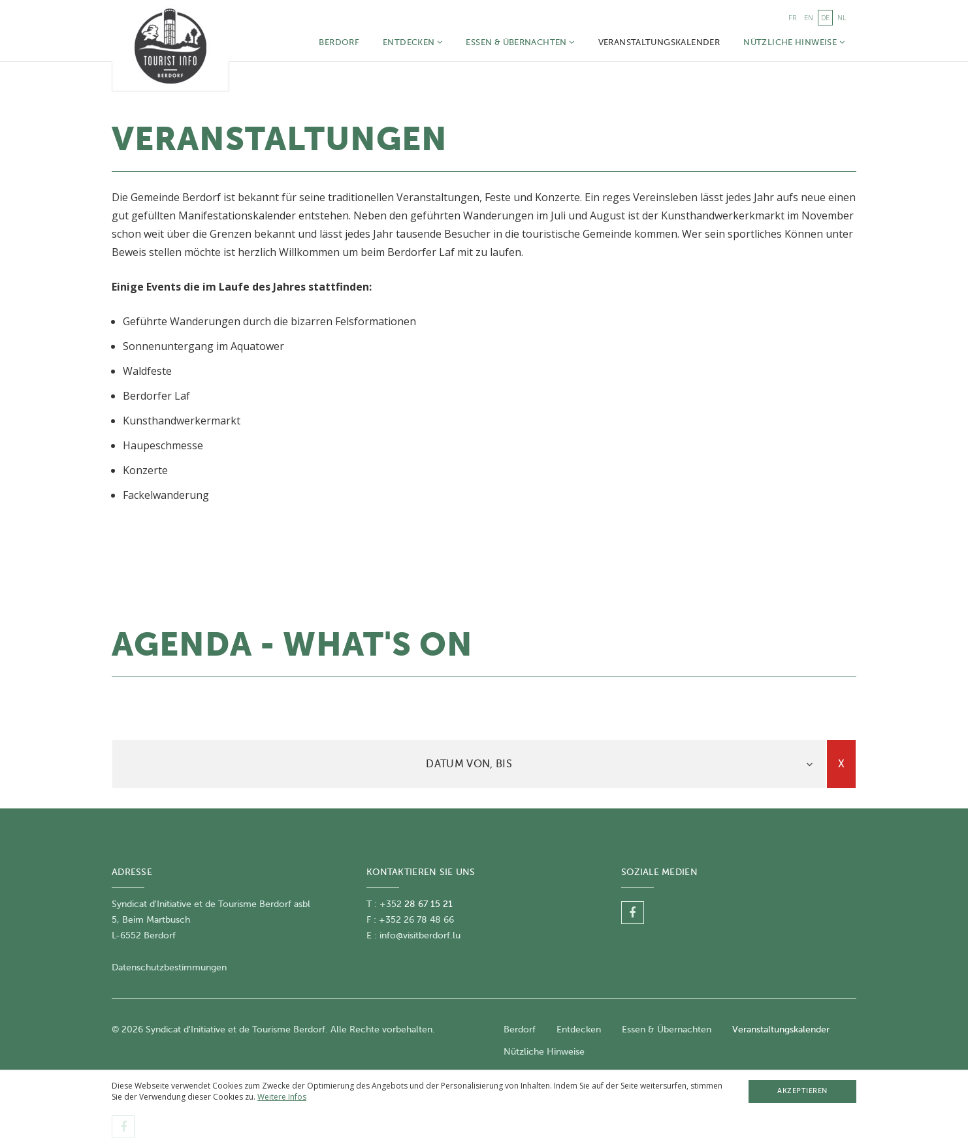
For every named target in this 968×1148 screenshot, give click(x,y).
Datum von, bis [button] (468, 764)
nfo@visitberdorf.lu (420, 935)
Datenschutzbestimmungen (169, 967)
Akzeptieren (802, 1090)
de (825, 17)
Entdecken (412, 42)
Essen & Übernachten (520, 42)
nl (842, 17)
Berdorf (339, 42)
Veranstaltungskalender (659, 42)
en (808, 17)
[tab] (469, 764)
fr (792, 17)
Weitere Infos (281, 1096)
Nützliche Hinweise (794, 42)
